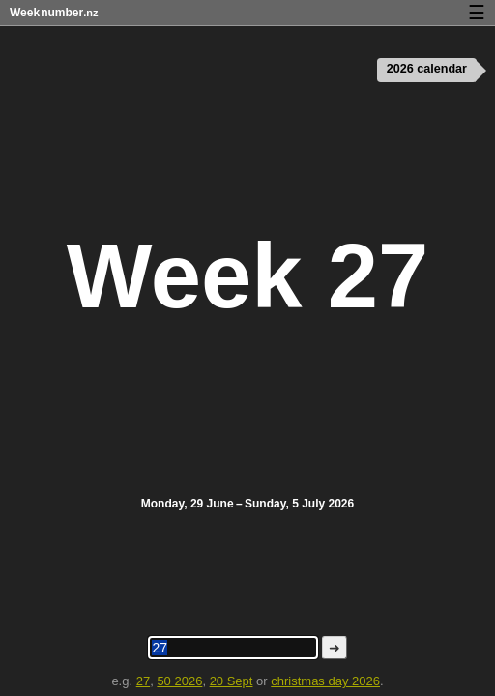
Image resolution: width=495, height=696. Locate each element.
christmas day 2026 (325, 681)
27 (143, 681)
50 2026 (179, 681)
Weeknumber (54, 12)
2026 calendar (427, 68)
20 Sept (231, 681)
